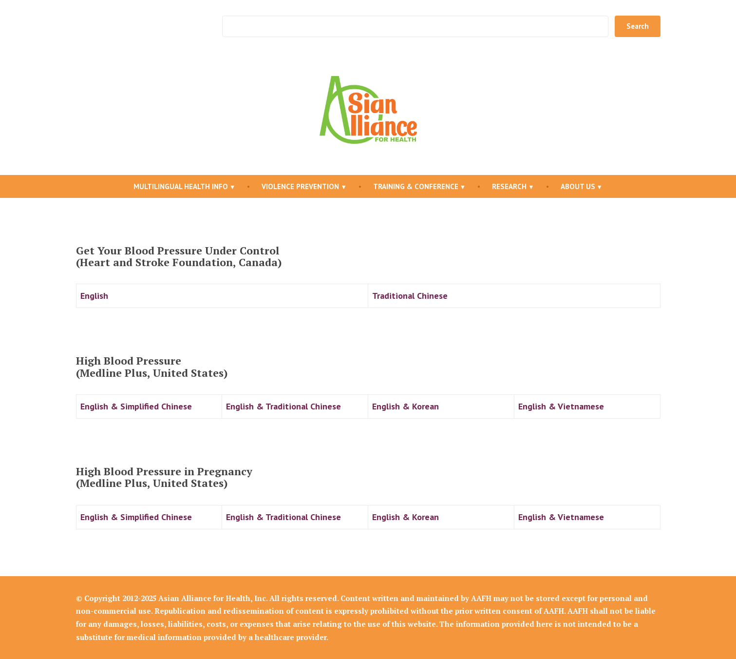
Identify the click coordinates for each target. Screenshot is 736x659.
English (94, 295)
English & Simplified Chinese (136, 406)
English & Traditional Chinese (283, 406)
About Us (578, 186)
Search (637, 26)
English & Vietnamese (561, 406)
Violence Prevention (300, 186)
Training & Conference (415, 186)
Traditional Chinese (410, 295)
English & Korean (405, 406)
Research (509, 186)
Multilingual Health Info (180, 186)
